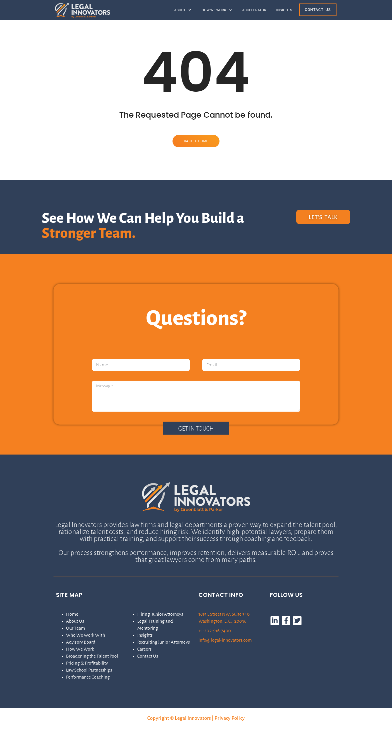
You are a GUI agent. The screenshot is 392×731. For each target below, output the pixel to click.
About (183, 10)
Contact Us (147, 656)
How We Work (217, 10)
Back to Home (196, 141)
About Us (75, 621)
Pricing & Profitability (87, 663)
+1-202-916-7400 (214, 630)
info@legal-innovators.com (225, 640)
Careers (144, 649)
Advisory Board (80, 642)
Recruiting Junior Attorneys (163, 642)
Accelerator (254, 10)
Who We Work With (85, 635)
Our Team (75, 628)
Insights (284, 10)
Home (72, 614)
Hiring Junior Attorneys (160, 614)
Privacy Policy (229, 718)
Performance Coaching (88, 677)
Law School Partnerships (89, 670)
